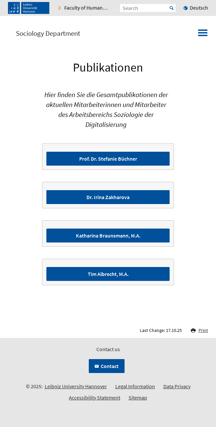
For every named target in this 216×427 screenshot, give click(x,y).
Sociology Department (48, 33)
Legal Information (135, 386)
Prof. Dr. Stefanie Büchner (108, 158)
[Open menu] (202, 35)
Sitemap (138, 397)
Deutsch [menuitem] (199, 7)
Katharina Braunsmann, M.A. (108, 235)
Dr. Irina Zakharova (108, 197)
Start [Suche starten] (172, 8)
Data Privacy (176, 386)
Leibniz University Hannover (76, 386)
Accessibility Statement (94, 397)
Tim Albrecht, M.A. (108, 274)
